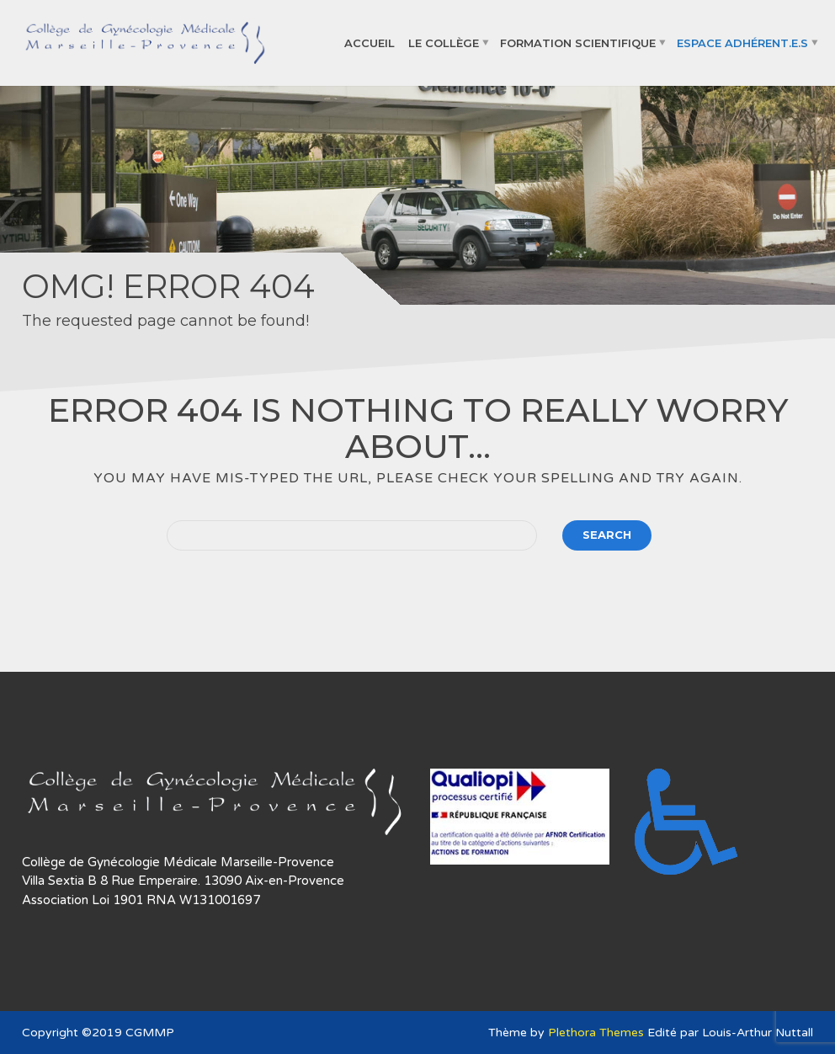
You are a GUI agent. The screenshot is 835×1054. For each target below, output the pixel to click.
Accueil (369, 42)
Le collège (443, 42)
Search (606, 534)
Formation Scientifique (578, 42)
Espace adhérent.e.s (742, 42)
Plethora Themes (596, 1032)
